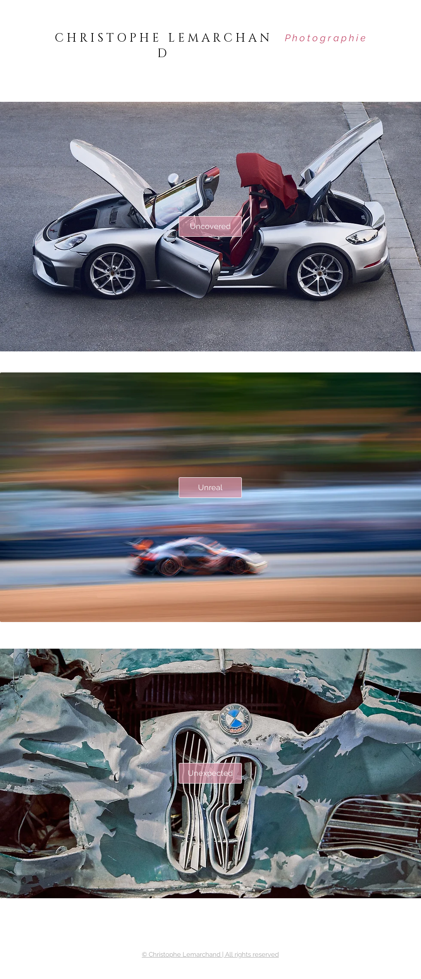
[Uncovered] (210, 226)
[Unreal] (210, 487)
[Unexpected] (210, 773)
